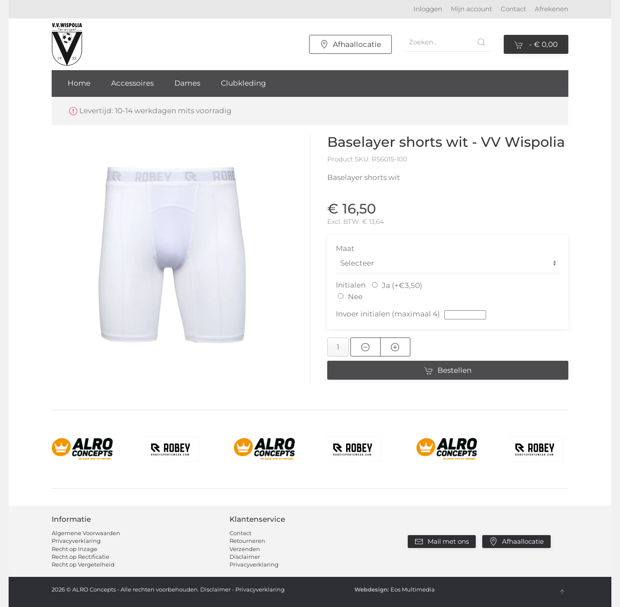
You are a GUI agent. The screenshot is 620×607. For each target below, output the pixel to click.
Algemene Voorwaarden (86, 533)
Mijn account (471, 9)
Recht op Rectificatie (80, 556)
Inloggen (427, 9)
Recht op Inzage (74, 548)
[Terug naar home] (67, 44)
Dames (187, 83)
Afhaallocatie (350, 44)
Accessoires (132, 83)
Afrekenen (551, 9)
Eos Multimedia (413, 589)
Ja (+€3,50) (402, 285)
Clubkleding (243, 83)
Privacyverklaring (76, 540)
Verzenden (244, 548)
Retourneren (247, 540)
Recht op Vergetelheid (83, 564)
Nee (355, 296)
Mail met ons (442, 541)
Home (79, 83)
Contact (513, 9)
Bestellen (448, 370)
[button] (172, 254)
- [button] (536, 45)
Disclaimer (244, 556)
